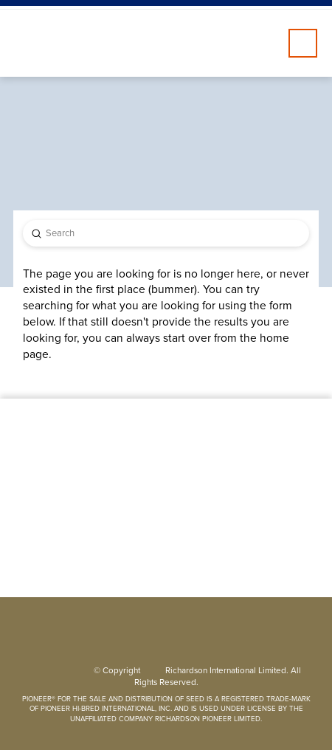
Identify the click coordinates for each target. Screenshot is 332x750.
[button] (302, 43)
